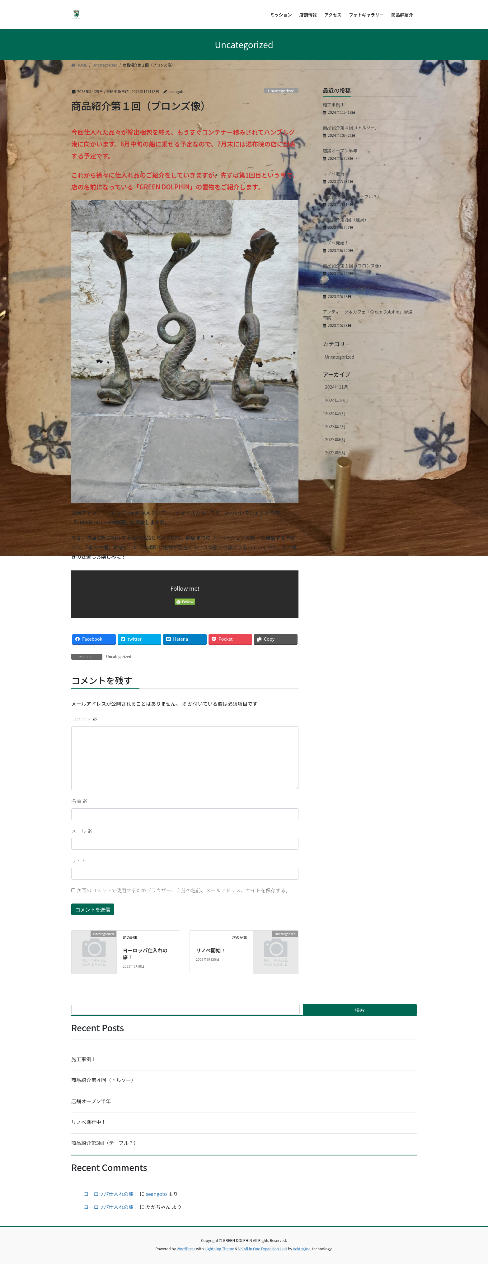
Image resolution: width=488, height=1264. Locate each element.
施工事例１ (334, 104)
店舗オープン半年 (340, 150)
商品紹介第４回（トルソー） (351, 127)
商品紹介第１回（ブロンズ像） (353, 266)
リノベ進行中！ (338, 173)
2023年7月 (335, 426)
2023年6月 (335, 439)
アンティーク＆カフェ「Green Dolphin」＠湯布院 (367, 315)
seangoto (156, 1193)
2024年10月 (336, 400)
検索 (360, 1009)
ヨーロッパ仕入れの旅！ (145, 953)
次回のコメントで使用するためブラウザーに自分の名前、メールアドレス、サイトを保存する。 (184, 890)
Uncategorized (281, 91)
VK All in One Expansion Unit (262, 1248)
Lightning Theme (219, 1248)
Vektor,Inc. (302, 1248)
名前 (79, 801)
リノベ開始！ (211, 950)
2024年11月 (336, 387)
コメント (84, 719)
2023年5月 (335, 452)
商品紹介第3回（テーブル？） (352, 196)
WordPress (186, 1248)
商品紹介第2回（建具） (346, 219)
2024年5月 (335, 413)
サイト (78, 860)
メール (81, 830)
